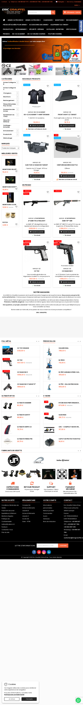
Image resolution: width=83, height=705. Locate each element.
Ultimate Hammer (24, 403)
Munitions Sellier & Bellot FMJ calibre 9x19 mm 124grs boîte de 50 (10, 169)
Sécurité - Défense (36, 29)
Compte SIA (26, 505)
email (56, 491)
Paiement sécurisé (8, 511)
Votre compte (49, 500)
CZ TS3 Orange (23, 348)
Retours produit (48, 511)
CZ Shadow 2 (67, 271)
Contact (4, 2)
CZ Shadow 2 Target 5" (26, 384)
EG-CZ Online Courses (36, 34)
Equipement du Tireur (59, 25)
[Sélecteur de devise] (78, 5)
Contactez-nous (7, 530)
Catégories (7, 79)
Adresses (46, 519)
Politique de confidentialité (14, 695)
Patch (5, 222)
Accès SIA (25, 519)
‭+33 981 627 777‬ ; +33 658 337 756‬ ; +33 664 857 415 (35, 2)
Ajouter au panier (36, 176)
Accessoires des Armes (38, 25)
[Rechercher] (41, 12)
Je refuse (12, 699)
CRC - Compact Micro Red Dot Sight (70, 427)
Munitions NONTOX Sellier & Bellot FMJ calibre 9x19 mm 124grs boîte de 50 (10, 187)
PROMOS (6, 34)
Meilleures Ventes (9, 153)
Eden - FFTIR (26, 521)
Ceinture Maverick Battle (67, 165)
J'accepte (29, 699)
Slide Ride (62, 415)
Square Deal (64, 348)
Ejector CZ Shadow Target (36, 165)
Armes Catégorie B (15, 20)
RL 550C (62, 360)
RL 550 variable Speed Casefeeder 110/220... (70, 372)
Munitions (59, 20)
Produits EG (8, 29)
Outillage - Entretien (55, 29)
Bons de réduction (49, 521)
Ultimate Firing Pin (24, 439)
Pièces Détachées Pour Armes (15, 25)
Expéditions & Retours (9, 513)
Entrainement (21, 29)
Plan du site (5, 532)
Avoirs (45, 516)
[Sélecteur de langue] (61, 2)
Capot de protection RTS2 (69, 439)
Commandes (47, 513)
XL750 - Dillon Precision (68, 384)
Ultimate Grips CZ (24, 427)
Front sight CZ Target (67, 115)
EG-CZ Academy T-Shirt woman (36, 115)
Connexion (77, 2)
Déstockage (71, 29)
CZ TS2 (36, 271)
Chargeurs (47, 20)
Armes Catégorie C (33, 20)
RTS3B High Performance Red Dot (70, 403)
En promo (26, 185)
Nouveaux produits (31, 79)
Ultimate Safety (23, 415)
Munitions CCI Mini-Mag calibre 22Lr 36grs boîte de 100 (10, 204)
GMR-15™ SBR (67, 221)
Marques (6, 143)
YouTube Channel (55, 34)
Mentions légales (7, 516)
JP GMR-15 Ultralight (36, 221)
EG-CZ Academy (18, 34)
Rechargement (72, 20)
